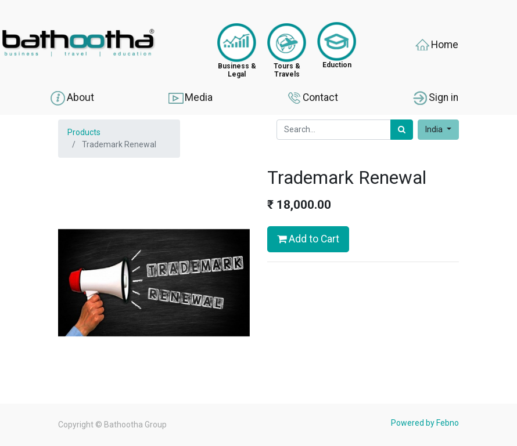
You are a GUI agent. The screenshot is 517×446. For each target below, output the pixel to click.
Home (436, 45)
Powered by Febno (425, 422)
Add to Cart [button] (308, 239)
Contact (311, 98)
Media (190, 98)
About (71, 98)
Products (83, 132)
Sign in (434, 98)
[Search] (401, 129)
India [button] (434, 129)
